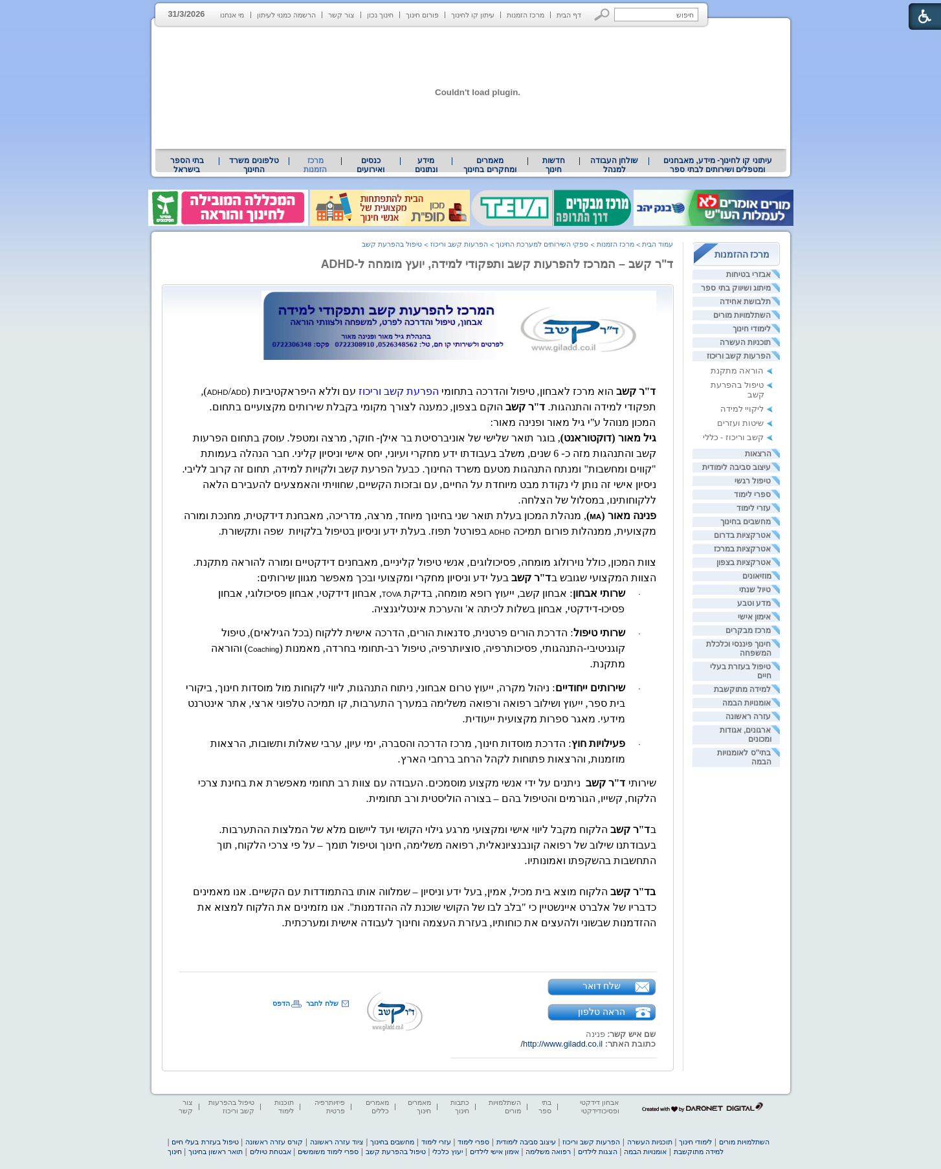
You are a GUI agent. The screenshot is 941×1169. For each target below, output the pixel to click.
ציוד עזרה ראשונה (337, 1142)
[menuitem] (717, 165)
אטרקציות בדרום (742, 535)
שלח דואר (601, 986)
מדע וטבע (754, 603)
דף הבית (569, 15)
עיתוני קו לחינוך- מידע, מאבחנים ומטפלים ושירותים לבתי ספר (717, 165)
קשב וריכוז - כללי (733, 437)
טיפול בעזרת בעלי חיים (205, 1142)
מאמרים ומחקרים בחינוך (489, 165)
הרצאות (758, 453)
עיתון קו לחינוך (472, 15)
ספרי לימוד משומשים (328, 1151)
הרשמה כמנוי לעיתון (286, 15)
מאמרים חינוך (419, 1106)
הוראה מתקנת (737, 370)
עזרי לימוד (753, 508)
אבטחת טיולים (270, 1151)
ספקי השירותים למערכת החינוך (542, 244)
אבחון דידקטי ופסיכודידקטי (599, 1106)
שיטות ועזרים (740, 423)
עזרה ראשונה (748, 716)
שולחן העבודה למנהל (614, 165)
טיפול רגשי (753, 480)
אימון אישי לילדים (494, 1151)
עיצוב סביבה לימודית (736, 467)
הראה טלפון (601, 1012)
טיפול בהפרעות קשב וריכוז (231, 1106)
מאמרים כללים (377, 1106)
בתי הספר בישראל (187, 165)
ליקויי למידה (742, 409)
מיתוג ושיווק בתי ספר (736, 288)
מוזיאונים (756, 576)
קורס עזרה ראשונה (274, 1142)
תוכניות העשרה (745, 342)
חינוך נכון (380, 15)
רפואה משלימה (548, 1151)
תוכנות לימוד (284, 1106)
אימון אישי (754, 616)
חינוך (175, 1151)
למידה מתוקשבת (742, 689)
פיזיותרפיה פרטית (330, 1106)
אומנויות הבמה (746, 702)
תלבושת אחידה (745, 301)
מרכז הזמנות (525, 15)
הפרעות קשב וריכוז (739, 356)
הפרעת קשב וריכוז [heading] (399, 391)
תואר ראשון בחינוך (215, 1151)
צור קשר (341, 15)
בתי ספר (544, 1106)
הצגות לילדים (597, 1151)
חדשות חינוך (553, 165)
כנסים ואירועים (370, 165)
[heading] (239, 392)
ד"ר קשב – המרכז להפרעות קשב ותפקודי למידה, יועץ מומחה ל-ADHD (497, 264)
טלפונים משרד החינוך (253, 165)
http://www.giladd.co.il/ (561, 1044)
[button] (602, 14)
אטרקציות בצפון (743, 562)
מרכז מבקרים (748, 630)
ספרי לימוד (752, 494)
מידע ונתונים (426, 165)
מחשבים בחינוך (745, 521)
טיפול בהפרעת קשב (392, 244)
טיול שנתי (755, 589)
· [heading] (640, 594)
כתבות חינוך (459, 1106)
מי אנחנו (232, 15)
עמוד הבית (657, 244)
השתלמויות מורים (742, 315)
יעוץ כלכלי (447, 1151)
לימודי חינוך (752, 328)
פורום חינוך (422, 15)
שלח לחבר (322, 1003)
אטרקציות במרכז (742, 548)
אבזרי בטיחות (748, 274)
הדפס (281, 1003)
